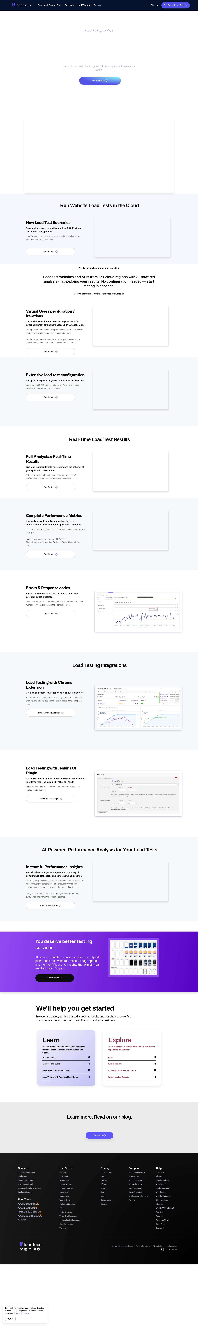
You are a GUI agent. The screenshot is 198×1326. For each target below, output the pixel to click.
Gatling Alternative (135, 1184)
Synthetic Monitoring (25, 1192)
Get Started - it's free (175, 5)
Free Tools (160, 1172)
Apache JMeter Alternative (138, 1196)
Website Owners (65, 1200)
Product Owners (65, 1184)
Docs (103, 1188)
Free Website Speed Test (28, 1204)
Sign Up (104, 1180)
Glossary (159, 1176)
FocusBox (159, 1216)
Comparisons (106, 1200)
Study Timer (160, 1224)
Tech (102, 1196)
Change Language (169, 1249)
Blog (102, 1192)
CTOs (61, 1208)
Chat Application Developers (69, 1220)
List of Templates (162, 1180)
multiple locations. (47, 239)
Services (69, 5)
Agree (10, 1319)
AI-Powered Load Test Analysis (29, 1188)
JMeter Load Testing (25, 1180)
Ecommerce (63, 1192)
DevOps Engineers (66, 1188)
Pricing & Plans (106, 1172)
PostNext (159, 1212)
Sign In (154, 5)
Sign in (103, 1176)
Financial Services (66, 1224)
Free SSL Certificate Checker (30, 1216)
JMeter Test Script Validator (29, 1211)
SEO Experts (64, 1172)
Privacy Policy (158, 1246)
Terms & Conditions (143, 1246)
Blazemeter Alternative (137, 1172)
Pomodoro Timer (162, 1220)
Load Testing (83, 5)
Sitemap (104, 1204)
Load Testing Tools (163, 1188)
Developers (63, 1176)
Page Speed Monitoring (26, 1172)
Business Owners (65, 1212)
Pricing (97, 5)
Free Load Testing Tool (49, 5)
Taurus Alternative (135, 1192)
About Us (159, 1204)
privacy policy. (23, 1313)
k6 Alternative (134, 1176)
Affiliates (104, 1184)
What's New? (160, 1184)
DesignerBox (160, 1228)
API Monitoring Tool (25, 1184)
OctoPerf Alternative (136, 1180)
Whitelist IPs (160, 1192)
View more (99, 1135)
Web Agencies (64, 1180)
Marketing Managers (67, 1204)
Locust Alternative (135, 1188)
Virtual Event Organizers (68, 1216)
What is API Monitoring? (165, 1208)
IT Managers (64, 1196)
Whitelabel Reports (163, 1196)
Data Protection (171, 1246)
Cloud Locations (162, 1200)
